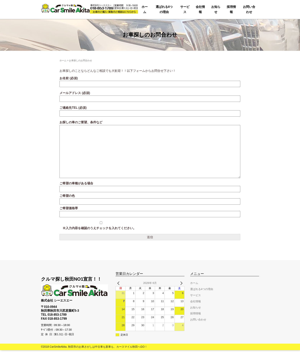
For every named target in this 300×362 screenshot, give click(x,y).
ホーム (52, 23)
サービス (126, 23)
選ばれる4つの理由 (88, 23)
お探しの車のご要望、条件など (150, 162)
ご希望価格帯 (150, 223)
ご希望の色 (150, 210)
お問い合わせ (241, 23)
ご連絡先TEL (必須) (150, 122)
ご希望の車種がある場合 (150, 198)
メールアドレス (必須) (150, 107)
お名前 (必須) (150, 92)
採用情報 (208, 23)
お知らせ (181, 23)
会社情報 (154, 23)
